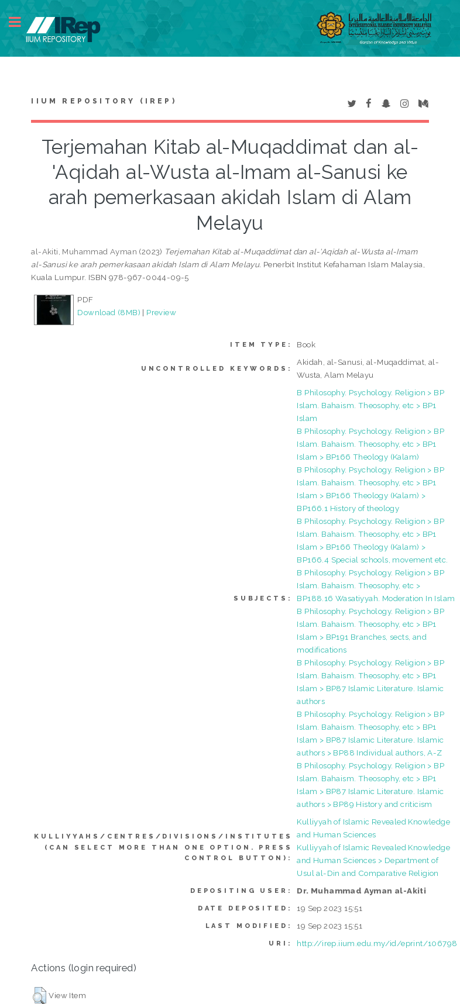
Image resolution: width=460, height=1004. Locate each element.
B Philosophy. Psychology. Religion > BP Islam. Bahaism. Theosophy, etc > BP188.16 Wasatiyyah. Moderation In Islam (376, 585)
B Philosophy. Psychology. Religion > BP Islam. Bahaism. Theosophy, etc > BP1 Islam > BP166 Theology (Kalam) (370, 443)
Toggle (21, 22)
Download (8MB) (108, 312)
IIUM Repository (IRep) (103, 101)
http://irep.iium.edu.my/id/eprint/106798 (377, 943)
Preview (161, 312)
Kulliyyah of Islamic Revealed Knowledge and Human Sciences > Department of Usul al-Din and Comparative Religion (373, 860)
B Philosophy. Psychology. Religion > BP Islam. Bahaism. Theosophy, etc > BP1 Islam (370, 405)
